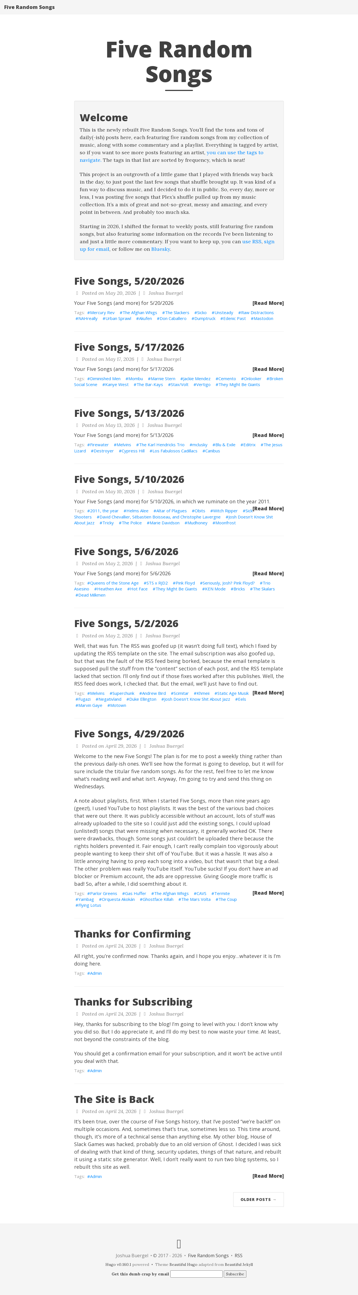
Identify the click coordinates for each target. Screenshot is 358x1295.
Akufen (145, 318)
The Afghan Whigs (140, 312)
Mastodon (263, 318)
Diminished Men (105, 378)
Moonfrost (225, 522)
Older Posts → (259, 1199)
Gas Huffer (135, 893)
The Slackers (177, 312)
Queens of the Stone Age (114, 583)
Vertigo (203, 384)
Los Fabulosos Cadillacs (174, 451)
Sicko (202, 312)
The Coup (227, 899)
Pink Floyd (185, 583)
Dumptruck (204, 318)
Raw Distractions (257, 312)
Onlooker (253, 378)
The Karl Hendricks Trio (162, 444)
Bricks (239, 589)
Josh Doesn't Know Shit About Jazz (197, 699)
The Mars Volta (196, 899)
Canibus (212, 451)
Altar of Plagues (171, 510)
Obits (200, 510)
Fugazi (84, 699)
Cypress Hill (133, 451)
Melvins (124, 444)
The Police (132, 522)
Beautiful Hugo (183, 1264)
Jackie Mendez (197, 378)
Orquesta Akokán (118, 899)
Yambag (86, 899)
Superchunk (123, 693)
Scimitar (181, 693)
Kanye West (117, 384)
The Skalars (264, 589)
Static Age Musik (233, 693)
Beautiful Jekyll (239, 1264)
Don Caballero (173, 318)
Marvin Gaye (90, 705)
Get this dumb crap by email (140, 1274)
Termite (222, 893)
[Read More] (268, 303)
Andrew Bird (154, 693)
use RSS (252, 241)
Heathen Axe (109, 589)
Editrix (249, 444)
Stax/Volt (180, 384)
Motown (118, 705)
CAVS (201, 893)
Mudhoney (197, 522)
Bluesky (160, 249)
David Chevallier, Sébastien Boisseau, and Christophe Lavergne (160, 517)
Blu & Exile (225, 444)
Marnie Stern (163, 378)
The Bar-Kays (149, 384)
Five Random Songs (29, 12)
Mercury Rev (102, 312)
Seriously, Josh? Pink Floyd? (229, 583)
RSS (238, 1255)
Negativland (109, 699)
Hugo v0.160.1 (118, 1264)
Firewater (99, 444)
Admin (96, 973)
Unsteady (224, 312)
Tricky (108, 522)
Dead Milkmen (91, 595)
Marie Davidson (165, 522)
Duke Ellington (142, 699)
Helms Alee (137, 510)
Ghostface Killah (158, 899)
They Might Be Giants (239, 384)
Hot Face (139, 589)
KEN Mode (215, 589)
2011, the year (104, 510)
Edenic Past (234, 318)
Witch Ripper (225, 510)
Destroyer (104, 451)
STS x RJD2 (157, 583)
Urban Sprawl (118, 318)
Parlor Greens (103, 893)
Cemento (227, 378)
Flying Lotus (89, 905)
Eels (242, 699)
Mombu (135, 378)
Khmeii (203, 693)
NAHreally (88, 318)
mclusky (200, 444)
